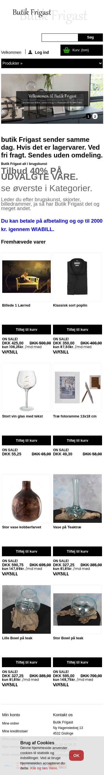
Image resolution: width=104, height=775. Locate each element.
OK (76, 755)
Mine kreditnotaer (15, 731)
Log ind (38, 52)
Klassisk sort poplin (70, 305)
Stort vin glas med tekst (22, 416)
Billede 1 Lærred (16, 305)
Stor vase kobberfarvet (21, 527)
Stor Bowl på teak (68, 638)
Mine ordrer (10, 723)
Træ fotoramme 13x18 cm (75, 416)
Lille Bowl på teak (17, 638)
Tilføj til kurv (26, 329)
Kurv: (80, 50)
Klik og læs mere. (44, 768)
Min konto (11, 714)
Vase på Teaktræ (67, 527)
